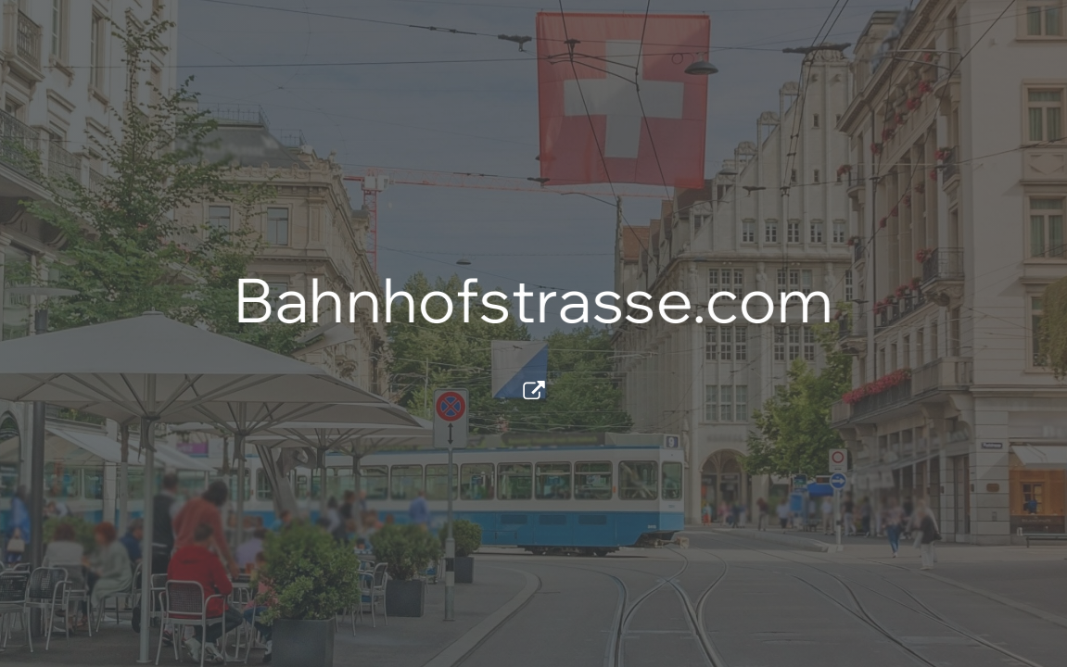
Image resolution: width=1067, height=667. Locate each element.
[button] (534, 390)
